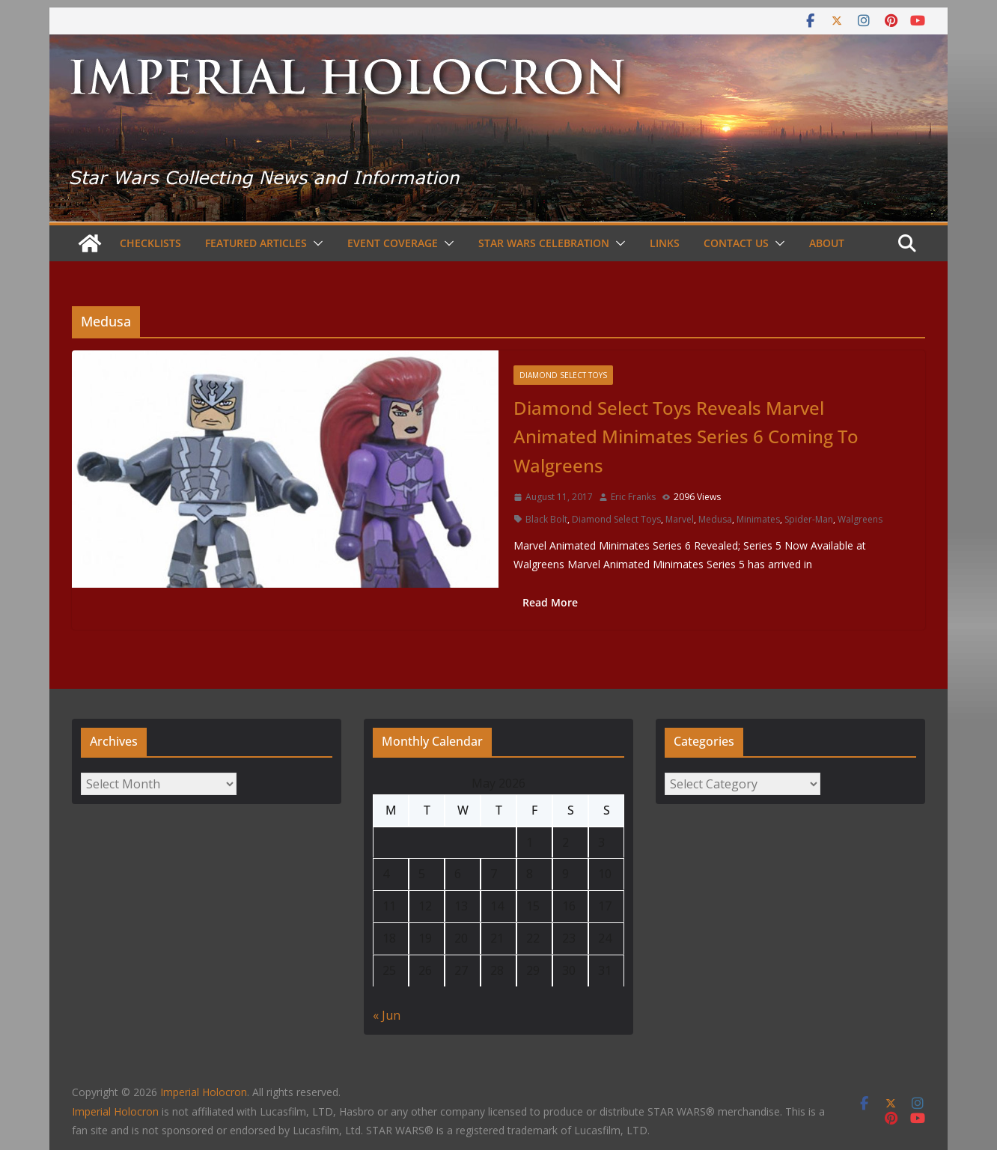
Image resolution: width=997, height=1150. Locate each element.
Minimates (758, 519)
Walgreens (860, 519)
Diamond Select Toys (563, 375)
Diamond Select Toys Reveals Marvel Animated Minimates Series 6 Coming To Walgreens (686, 436)
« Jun (386, 1015)
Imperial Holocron (115, 1111)
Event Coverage (392, 243)
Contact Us (736, 243)
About (826, 243)
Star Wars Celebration (543, 243)
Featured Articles (256, 243)
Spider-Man (808, 519)
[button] (315, 243)
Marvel (679, 519)
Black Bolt (546, 519)
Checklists (150, 243)
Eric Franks (633, 496)
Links (665, 243)
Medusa (715, 519)
